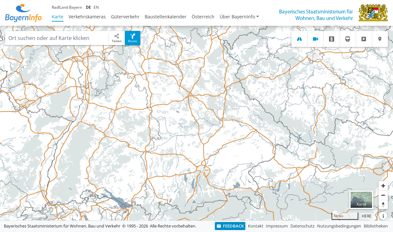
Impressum (277, 226)
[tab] (299, 39)
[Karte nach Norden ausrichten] (383, 204)
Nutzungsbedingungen (339, 226)
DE (88, 7)
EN (96, 7)
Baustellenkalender (166, 17)
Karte (57, 17)
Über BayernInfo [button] (237, 17)
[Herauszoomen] (383, 195)
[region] (196, 123)
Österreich (203, 17)
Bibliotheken (376, 226)
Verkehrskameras (87, 17)
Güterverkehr (125, 17)
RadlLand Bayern (67, 7)
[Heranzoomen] (383, 185)
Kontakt (255, 226)
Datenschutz (302, 226)
